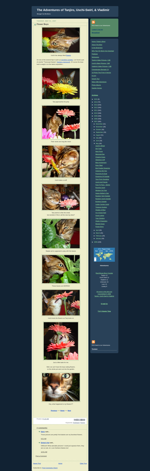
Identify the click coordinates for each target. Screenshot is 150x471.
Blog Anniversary (101, 162)
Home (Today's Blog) (98, 41)
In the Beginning (97, 48)
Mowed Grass (100, 224)
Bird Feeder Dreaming (103, 168)
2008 (96, 119)
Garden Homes (97, 88)
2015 (96, 99)
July (97, 138)
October (98, 129)
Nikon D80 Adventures (99, 82)
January (98, 238)
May (97, 143)
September (99, 132)
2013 (96, 105)
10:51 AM (44, 452)
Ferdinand (76, 423)
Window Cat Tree (101, 190)
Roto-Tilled (99, 165)
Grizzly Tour (95, 79)
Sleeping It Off (100, 160)
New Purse (99, 151)
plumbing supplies (67, 60)
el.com (94, 76)
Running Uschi (100, 188)
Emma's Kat (45, 443)
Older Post (83, 463)
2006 (96, 242)
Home (62, 410)
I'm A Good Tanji (101, 213)
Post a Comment (41, 456)
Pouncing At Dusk (101, 174)
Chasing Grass (100, 157)
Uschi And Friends (101, 182)
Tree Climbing (100, 218)
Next (69, 410)
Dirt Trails (99, 149)
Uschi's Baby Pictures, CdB (101, 63)
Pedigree (95, 54)
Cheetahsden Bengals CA (100, 69)
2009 (96, 116)
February (99, 236)
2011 (96, 110)
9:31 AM (43, 439)
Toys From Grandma (102, 179)
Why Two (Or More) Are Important (103, 51)
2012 (96, 107)
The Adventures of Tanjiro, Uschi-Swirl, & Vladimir (73, 10)
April (97, 230)
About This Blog (97, 45)
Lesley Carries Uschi (102, 204)
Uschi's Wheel (100, 146)
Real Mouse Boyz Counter (104, 273)
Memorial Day (100, 154)
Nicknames (95, 57)
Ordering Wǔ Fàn (101, 171)
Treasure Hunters (101, 207)
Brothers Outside (101, 201)
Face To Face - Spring (103, 185)
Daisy (43, 432)
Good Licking (100, 215)
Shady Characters (101, 221)
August (98, 135)
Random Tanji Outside (103, 196)
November (99, 127)
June (97, 141)
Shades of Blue (101, 210)
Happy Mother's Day (102, 193)
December (99, 124)
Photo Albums (96, 85)
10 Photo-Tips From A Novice (101, 72)
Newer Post (37, 463)
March (98, 233)
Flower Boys (100, 227)
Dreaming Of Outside (102, 176)
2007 (96, 121)
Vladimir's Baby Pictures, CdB (101, 66)
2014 (96, 102)
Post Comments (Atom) (50, 468)
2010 (96, 113)
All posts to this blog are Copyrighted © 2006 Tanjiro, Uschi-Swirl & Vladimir (104, 294)
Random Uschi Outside (103, 199)
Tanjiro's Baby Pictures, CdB (101, 60)
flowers (68, 55)
